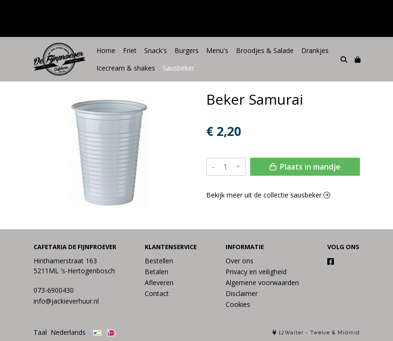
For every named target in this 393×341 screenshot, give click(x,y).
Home (105, 50)
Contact (157, 293)
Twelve (320, 333)
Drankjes (315, 50)
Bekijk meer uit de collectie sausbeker (268, 194)
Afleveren (159, 282)
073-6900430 (54, 290)
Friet (130, 50)
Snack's (155, 50)
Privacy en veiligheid (256, 271)
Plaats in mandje (305, 167)
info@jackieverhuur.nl (66, 300)
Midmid (349, 333)
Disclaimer (242, 293)
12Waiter (291, 333)
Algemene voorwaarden (262, 282)
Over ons (239, 260)
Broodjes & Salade (265, 50)
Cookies (238, 304)
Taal (40, 332)
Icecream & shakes (125, 67)
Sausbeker (178, 67)
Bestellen (159, 260)
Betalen (156, 271)
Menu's (217, 50)
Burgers (187, 50)
